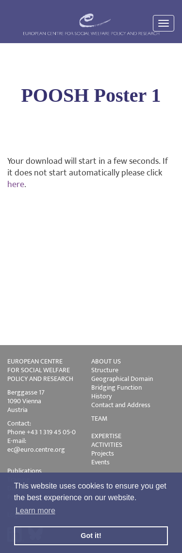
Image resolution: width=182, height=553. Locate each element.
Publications (24, 470)
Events (100, 462)
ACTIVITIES (106, 444)
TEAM (99, 418)
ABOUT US (106, 361)
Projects (102, 453)
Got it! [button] (91, 535)
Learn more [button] (35, 510)
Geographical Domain (122, 378)
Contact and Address (120, 405)
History (101, 396)
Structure (104, 370)
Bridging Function (116, 387)
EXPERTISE (106, 436)
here (15, 184)
